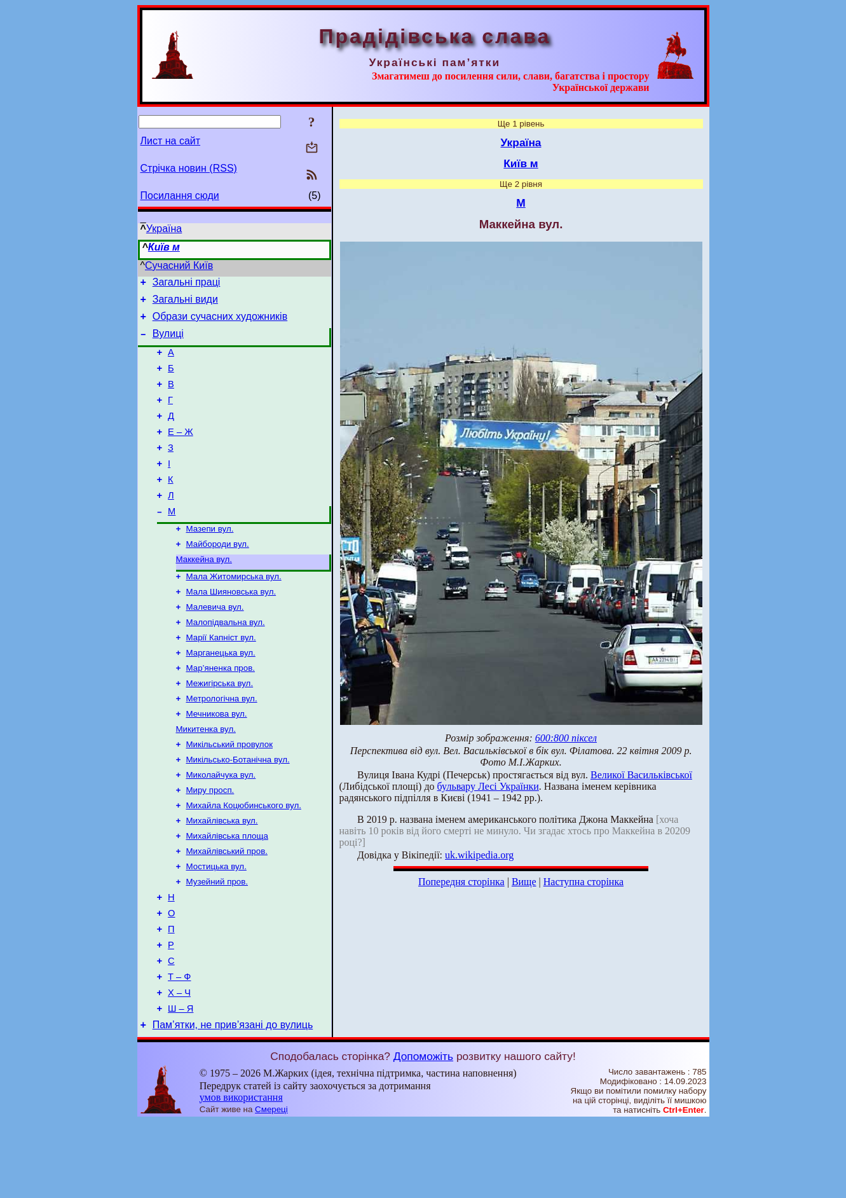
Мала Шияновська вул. (231, 626)
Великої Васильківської (641, 774)
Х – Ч (179, 1065)
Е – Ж (180, 451)
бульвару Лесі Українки (488, 786)
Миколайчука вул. (221, 825)
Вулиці (168, 341)
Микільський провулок (229, 792)
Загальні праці (187, 284)
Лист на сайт (170, 140)
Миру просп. (210, 841)
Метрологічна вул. (221, 742)
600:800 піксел (566, 738)
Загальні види (185, 303)
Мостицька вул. (216, 924)
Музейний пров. (217, 941)
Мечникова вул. (216, 759)
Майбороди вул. (217, 575)
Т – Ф (179, 1047)
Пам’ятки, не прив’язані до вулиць (233, 1101)
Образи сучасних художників (220, 322)
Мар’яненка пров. (220, 709)
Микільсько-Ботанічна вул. (238, 808)
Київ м (164, 247)
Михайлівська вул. (222, 874)
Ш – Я (180, 1083)
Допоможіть (423, 1132)
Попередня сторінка (461, 881)
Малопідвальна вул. (225, 659)
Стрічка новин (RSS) (188, 168)
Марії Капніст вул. (221, 676)
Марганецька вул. (221, 693)
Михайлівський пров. (227, 907)
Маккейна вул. (204, 591)
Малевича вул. (215, 643)
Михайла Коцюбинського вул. (243, 858)
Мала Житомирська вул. (234, 610)
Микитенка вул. (206, 775)
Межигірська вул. (220, 726)
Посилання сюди (179, 195)
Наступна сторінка (583, 881)
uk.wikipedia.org (479, 855)
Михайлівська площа (227, 891)
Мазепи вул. (210, 558)
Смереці (271, 1185)
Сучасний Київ (179, 265)
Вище (524, 881)
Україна (164, 228)
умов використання (241, 1173)
